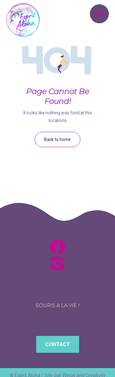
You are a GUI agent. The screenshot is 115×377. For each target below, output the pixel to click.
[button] (57, 344)
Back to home (57, 139)
